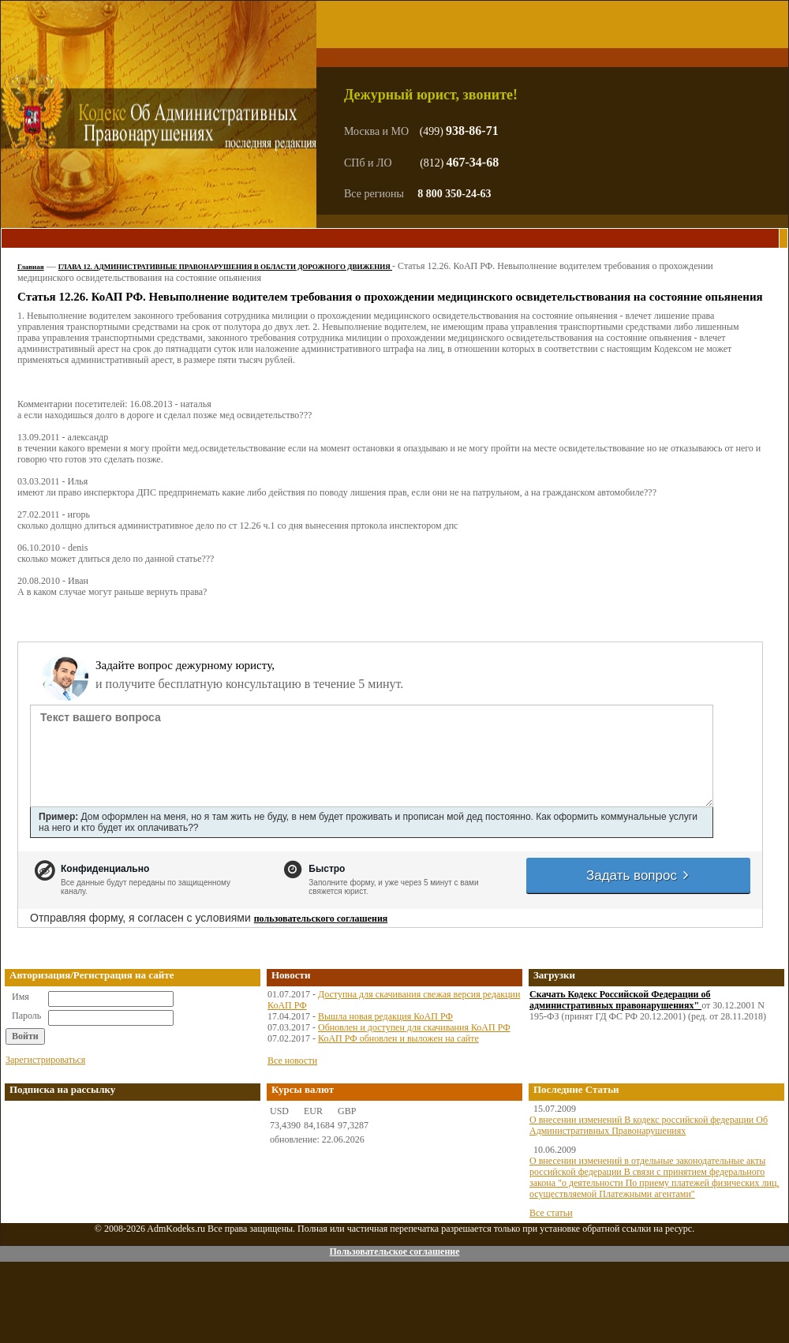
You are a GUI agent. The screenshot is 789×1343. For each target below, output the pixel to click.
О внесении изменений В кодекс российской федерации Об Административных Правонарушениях (648, 1125)
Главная (30, 267)
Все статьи (551, 1212)
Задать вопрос (638, 875)
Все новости (292, 1060)
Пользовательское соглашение (394, 1251)
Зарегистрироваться (45, 1059)
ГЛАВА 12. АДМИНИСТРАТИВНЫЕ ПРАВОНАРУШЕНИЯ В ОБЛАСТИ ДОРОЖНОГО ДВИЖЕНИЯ (225, 267)
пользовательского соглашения (321, 918)
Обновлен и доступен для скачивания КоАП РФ (414, 1027)
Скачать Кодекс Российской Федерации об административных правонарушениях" (620, 1000)
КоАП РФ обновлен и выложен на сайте (398, 1038)
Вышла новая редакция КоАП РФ (385, 1016)
